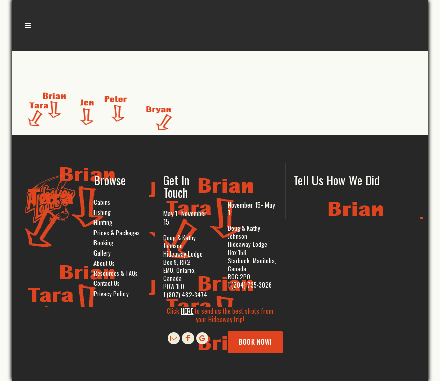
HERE (187, 311)
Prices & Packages (116, 232)
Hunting (102, 222)
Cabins (101, 202)
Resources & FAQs (115, 273)
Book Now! (255, 342)
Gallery (102, 252)
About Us (104, 263)
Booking (103, 242)
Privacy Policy (111, 293)
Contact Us (106, 283)
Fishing (102, 212)
